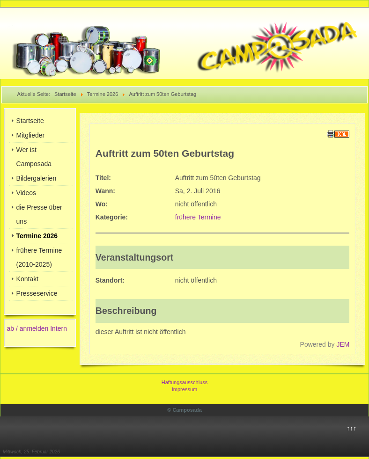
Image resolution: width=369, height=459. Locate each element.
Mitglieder (30, 135)
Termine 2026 (37, 236)
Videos (26, 193)
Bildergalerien (36, 178)
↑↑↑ (351, 428)
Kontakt (27, 279)
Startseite (30, 120)
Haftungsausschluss (184, 382)
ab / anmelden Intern (37, 328)
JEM (342, 344)
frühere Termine (198, 217)
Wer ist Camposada (34, 157)
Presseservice (37, 293)
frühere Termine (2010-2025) (39, 257)
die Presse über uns (39, 214)
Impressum (184, 389)
